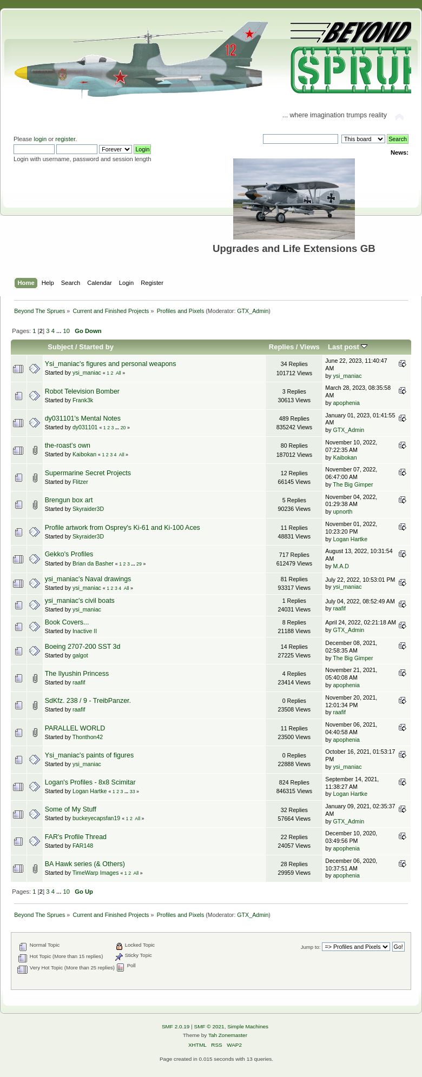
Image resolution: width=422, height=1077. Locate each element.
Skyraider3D (88, 509)
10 (66, 331)
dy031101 (85, 427)
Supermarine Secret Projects (88, 473)
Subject (60, 347)
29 (139, 564)
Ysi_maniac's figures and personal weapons (110, 364)
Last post (348, 347)
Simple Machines (247, 1026)
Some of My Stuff (70, 809)
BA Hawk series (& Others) (85, 864)
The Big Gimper (353, 484)
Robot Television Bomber (82, 391)
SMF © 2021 (209, 1026)
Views (310, 347)
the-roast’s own (67, 445)
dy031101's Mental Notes (83, 418)
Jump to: (311, 947)
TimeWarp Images (95, 872)
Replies (281, 347)
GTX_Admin (252, 311)
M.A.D (340, 566)
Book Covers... (67, 622)
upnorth (342, 511)
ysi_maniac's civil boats (80, 600)
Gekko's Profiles (69, 554)
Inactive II (84, 631)
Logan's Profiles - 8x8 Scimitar (90, 782)
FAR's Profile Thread (76, 837)
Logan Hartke (350, 539)
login (40, 139)
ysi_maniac (86, 372)
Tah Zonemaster (227, 1035)
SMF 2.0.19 (176, 1026)
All (118, 373)
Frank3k (82, 400)
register (65, 139)
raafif (339, 608)
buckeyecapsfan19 (96, 818)
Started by (96, 347)
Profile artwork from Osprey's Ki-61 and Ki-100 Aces (122, 527)
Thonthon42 (87, 737)
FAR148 (82, 845)
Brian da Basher (93, 563)
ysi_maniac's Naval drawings (88, 579)
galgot (80, 655)
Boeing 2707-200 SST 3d (83, 646)
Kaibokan (84, 454)
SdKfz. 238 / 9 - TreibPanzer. (88, 700)
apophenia (346, 403)
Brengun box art (69, 500)
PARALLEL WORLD (75, 728)
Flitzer (80, 481)
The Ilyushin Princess (77, 673)
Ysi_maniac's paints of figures (89, 755)
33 (132, 791)
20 (123, 427)
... (59, 331)
